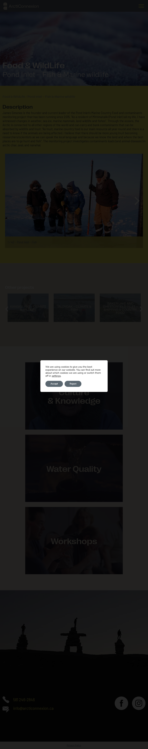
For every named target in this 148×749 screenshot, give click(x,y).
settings (56, 375)
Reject (73, 383)
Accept (54, 383)
